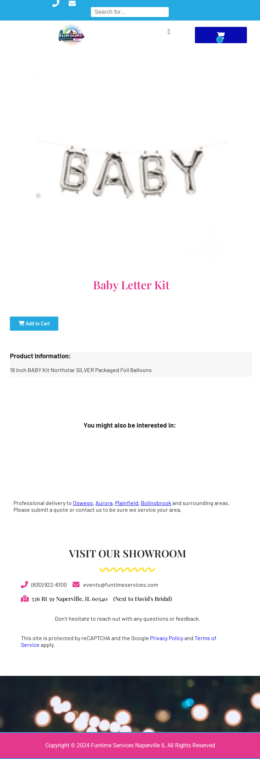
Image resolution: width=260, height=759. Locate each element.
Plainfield (126, 502)
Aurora (104, 502)
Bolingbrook (156, 502)
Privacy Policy (166, 638)
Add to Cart (34, 323)
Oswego (83, 502)
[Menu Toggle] (169, 31)
